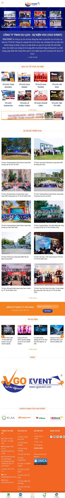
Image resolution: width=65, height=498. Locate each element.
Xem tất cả (32, 110)
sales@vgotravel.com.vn (9, 477)
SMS (44, 497)
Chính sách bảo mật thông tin (40, 455)
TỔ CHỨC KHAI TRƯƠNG (22, 450)
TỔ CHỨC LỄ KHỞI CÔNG (23, 471)
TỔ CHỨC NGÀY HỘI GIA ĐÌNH (24, 482)
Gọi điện (8, 497)
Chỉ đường (56, 497)
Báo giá (32, 497)
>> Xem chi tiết (32, 57)
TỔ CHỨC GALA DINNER (22, 444)
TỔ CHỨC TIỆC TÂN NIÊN (24, 488)
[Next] (62, 336)
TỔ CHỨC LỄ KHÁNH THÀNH (24, 465)
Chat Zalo (20, 497)
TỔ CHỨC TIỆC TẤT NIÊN (24, 476)
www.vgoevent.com (7, 482)
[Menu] (2, 2)
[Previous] (3, 336)
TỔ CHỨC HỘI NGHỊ (24, 454)
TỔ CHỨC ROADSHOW (22, 459)
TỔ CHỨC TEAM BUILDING (23, 438)
